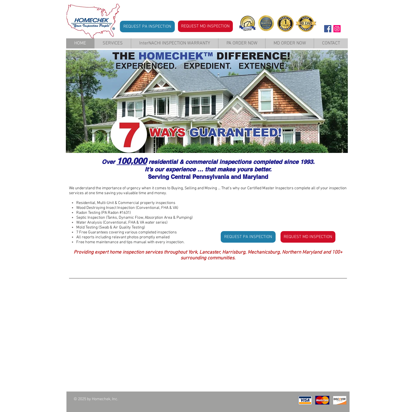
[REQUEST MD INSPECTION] (205, 26)
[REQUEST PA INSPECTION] (147, 26)
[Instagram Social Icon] (337, 28)
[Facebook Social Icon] (327, 28)
